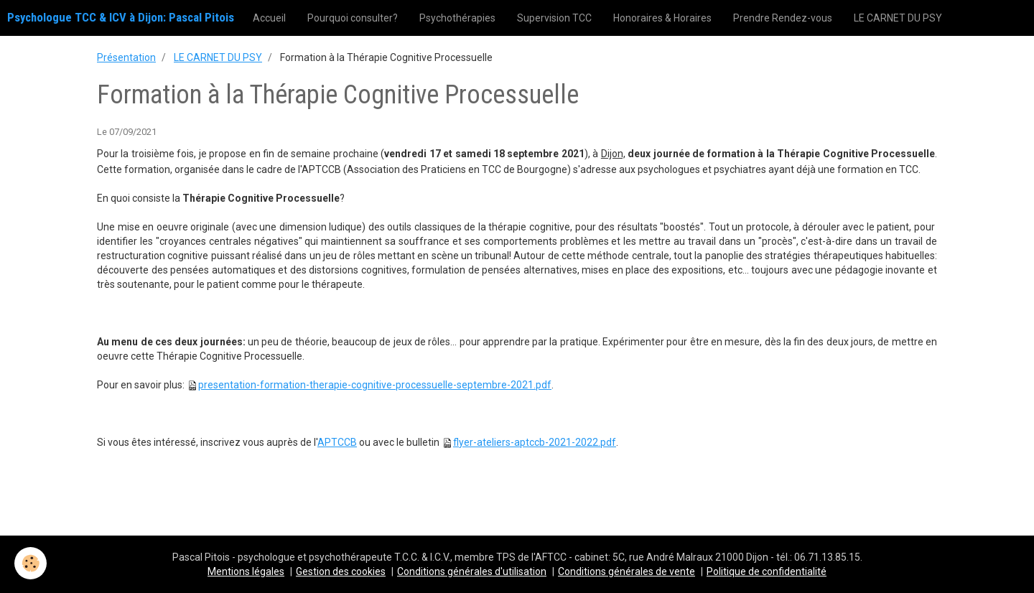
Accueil (269, 18)
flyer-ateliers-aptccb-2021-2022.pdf (534, 442)
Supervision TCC (554, 18)
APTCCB (337, 442)
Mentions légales (246, 571)
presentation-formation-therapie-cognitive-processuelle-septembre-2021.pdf (374, 385)
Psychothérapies (457, 18)
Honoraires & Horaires (662, 18)
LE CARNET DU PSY (898, 18)
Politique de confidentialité (766, 571)
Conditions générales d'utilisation (471, 571)
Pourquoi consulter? (352, 18)
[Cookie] (30, 563)
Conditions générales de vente (626, 571)
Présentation (126, 57)
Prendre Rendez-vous (782, 18)
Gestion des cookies (341, 571)
